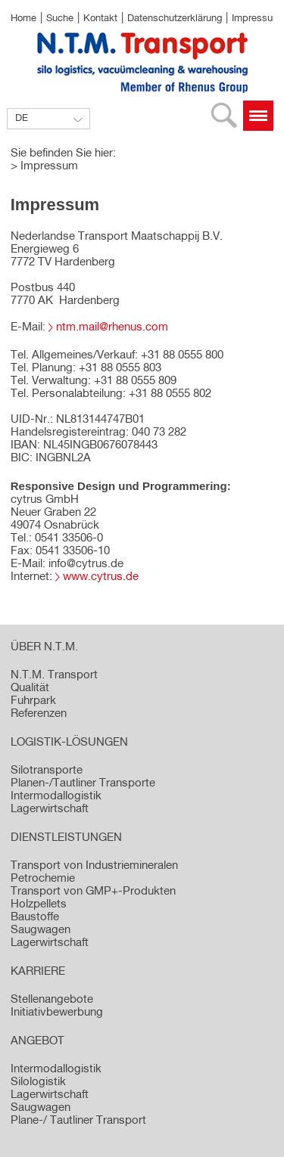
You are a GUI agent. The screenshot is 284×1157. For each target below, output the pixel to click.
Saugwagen (40, 1107)
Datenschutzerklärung (174, 18)
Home (23, 18)
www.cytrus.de (101, 576)
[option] (142, 138)
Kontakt (100, 18)
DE (21, 118)
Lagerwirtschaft (50, 1094)
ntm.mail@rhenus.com (112, 327)
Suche (59, 18)
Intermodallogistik (56, 1069)
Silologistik (38, 1081)
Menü (258, 116)
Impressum (256, 18)
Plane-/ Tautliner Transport (78, 1120)
